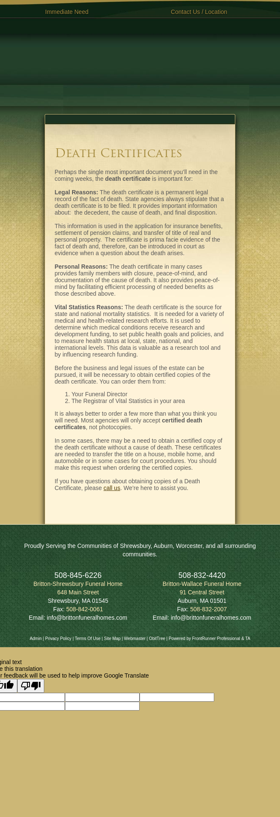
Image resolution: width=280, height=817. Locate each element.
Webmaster (134, 638)
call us (111, 488)
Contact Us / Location (199, 11)
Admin (35, 638)
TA (247, 638)
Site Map (112, 638)
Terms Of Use (87, 638)
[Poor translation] (30, 686)
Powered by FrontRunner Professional (204, 638)
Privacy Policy (58, 638)
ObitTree (157, 638)
